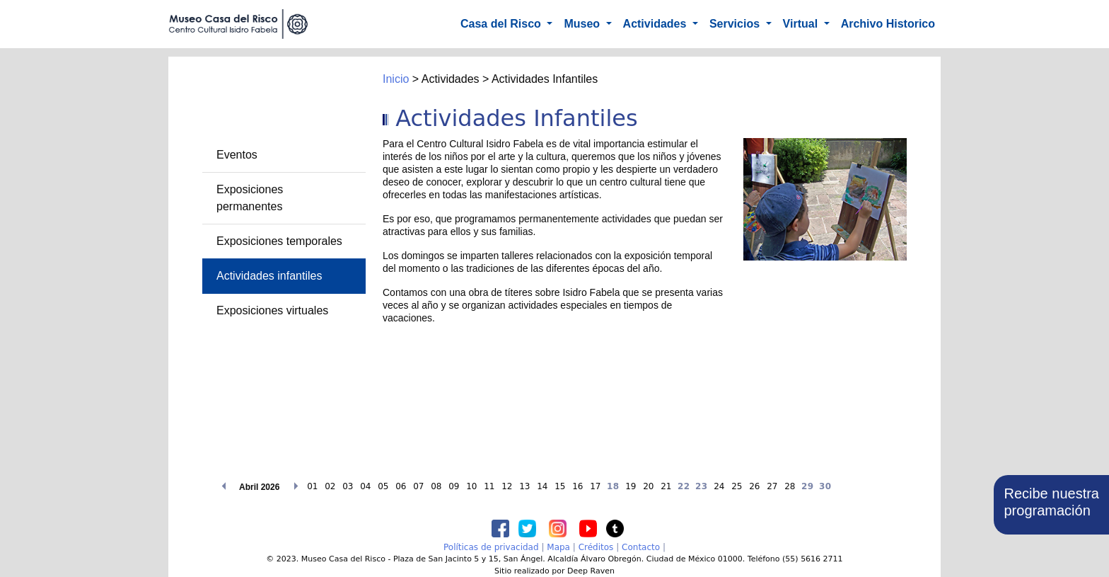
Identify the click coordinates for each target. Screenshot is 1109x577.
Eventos (236, 155)
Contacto (641, 547)
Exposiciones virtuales (272, 310)
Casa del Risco (502, 24)
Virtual (802, 24)
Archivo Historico (888, 24)
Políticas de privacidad (491, 547)
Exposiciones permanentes (249, 197)
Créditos (596, 547)
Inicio (396, 79)
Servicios (736, 24)
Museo (583, 24)
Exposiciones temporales (279, 241)
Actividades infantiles (269, 276)
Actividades (656, 24)
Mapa (558, 547)
